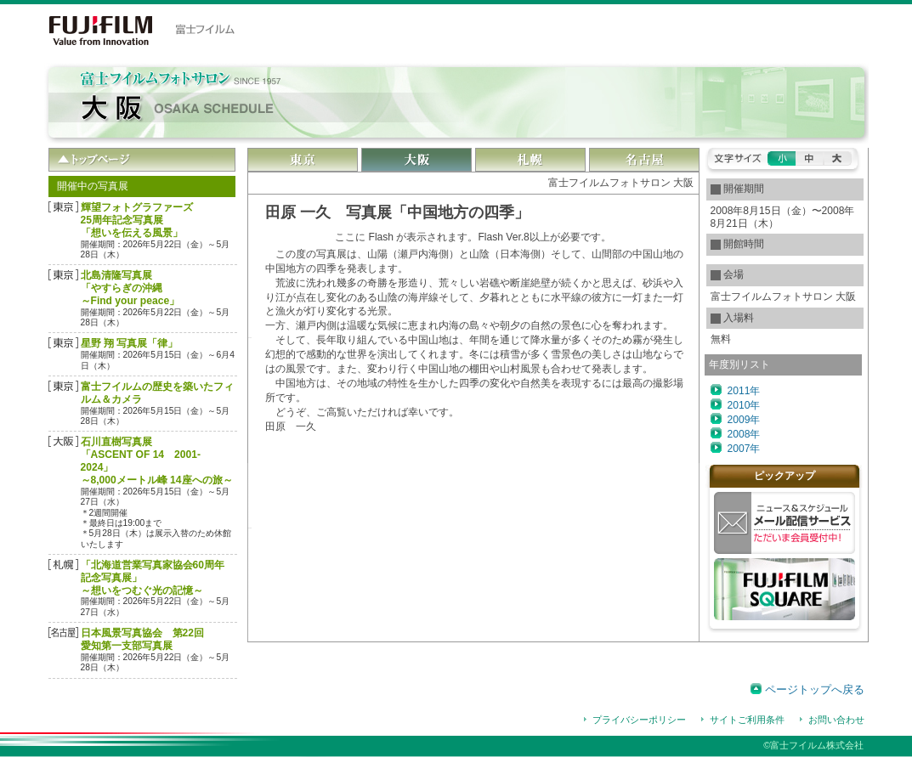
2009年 (744, 420)
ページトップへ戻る (814, 689)
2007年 (744, 449)
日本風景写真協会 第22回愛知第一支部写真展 (142, 639)
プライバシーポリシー (639, 720)
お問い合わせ (836, 720)
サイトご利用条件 (747, 720)
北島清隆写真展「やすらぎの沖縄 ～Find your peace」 (130, 288)
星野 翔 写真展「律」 (129, 343)
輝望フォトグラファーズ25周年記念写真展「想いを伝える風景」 (137, 220)
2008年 (744, 434)
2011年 (744, 391)
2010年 (744, 405)
